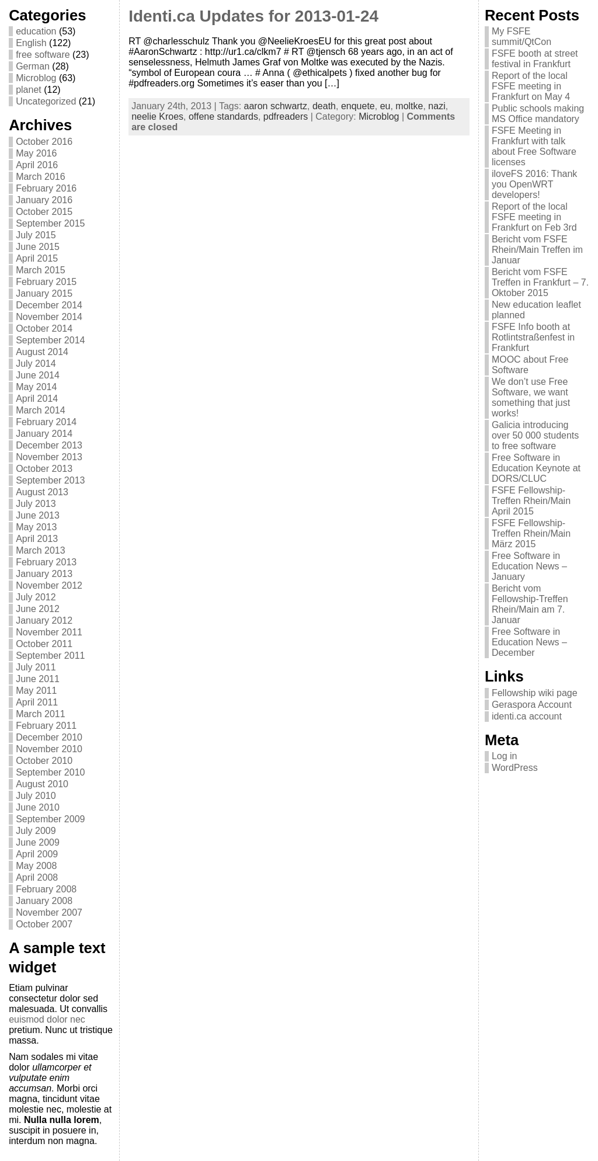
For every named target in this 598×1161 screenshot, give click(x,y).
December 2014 (49, 305)
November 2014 (49, 317)
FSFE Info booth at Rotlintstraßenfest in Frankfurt (533, 337)
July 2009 (36, 831)
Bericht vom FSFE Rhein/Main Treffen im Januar (537, 249)
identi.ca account (527, 716)
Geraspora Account (532, 705)
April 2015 (37, 258)
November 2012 (49, 585)
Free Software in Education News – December (529, 642)
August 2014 (42, 352)
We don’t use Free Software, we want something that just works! (531, 397)
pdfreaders (285, 116)
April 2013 (37, 539)
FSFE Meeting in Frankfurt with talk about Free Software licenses (534, 146)
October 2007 (44, 924)
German (33, 66)
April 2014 (37, 399)
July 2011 (36, 667)
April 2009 (37, 854)
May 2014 (36, 387)
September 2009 (50, 819)
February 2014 (46, 422)
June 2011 (38, 679)
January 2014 (44, 434)
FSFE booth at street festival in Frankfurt (535, 58)
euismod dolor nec (47, 1019)
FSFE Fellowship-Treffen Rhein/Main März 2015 (531, 533)
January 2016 (44, 200)
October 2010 (44, 761)
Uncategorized (46, 101)
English (31, 43)
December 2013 (49, 445)
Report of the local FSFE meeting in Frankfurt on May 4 (531, 86)
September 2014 (50, 340)
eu (385, 106)
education (36, 31)
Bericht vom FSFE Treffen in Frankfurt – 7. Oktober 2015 (540, 282)
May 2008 (36, 866)
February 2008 (46, 889)
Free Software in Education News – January (529, 566)
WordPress (515, 768)
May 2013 (36, 527)
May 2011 (36, 691)
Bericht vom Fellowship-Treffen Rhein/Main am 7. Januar (530, 604)
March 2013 (40, 550)
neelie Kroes (157, 116)
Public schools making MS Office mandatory (538, 113)
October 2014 (44, 328)
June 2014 (38, 375)
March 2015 (40, 270)
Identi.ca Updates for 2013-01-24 (253, 16)
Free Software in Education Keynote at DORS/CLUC (536, 468)
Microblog (36, 78)
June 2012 (38, 609)
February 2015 (46, 282)
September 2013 (50, 480)
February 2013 (46, 562)
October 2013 (44, 469)
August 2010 (42, 784)
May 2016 (36, 153)
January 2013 (44, 574)
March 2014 (40, 410)
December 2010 (49, 737)
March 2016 (40, 177)
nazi (436, 106)
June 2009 (38, 842)
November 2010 (49, 749)
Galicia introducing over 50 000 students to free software (535, 435)
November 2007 (49, 912)
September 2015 (50, 223)
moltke (409, 106)
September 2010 (50, 772)
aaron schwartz (276, 106)
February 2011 (46, 726)
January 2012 (44, 620)
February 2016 (46, 188)
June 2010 (38, 807)
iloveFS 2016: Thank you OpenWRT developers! (534, 184)
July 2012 (36, 597)
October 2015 (44, 212)
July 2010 (36, 796)
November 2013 (49, 457)
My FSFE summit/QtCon (521, 36)
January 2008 (44, 901)
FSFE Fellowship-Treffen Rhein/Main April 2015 (531, 500)
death (324, 106)
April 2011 (37, 702)
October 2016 (44, 142)
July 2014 (36, 364)
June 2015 (38, 247)
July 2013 (36, 504)
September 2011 (50, 656)
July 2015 (36, 235)
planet (28, 90)
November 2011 (49, 632)
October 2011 (44, 644)
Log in (504, 756)
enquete (358, 106)
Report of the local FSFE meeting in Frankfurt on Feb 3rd (534, 216)
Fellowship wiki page (535, 693)
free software (42, 55)
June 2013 (38, 515)
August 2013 (42, 492)
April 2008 (37, 877)
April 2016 (37, 165)
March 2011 (40, 714)
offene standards (223, 116)
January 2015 (44, 293)
